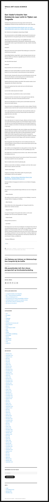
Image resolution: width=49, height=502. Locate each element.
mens (12, 249)
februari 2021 (9, 404)
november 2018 (9, 431)
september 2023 (9, 373)
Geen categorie (9, 324)
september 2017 (9, 449)
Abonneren (9, 477)
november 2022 (9, 381)
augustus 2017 (9, 451)
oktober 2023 (9, 372)
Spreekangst (8, 338)
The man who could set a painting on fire (15, 301)
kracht (10, 249)
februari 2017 (8, 458)
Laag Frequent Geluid (10, 327)
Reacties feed (9, 491)
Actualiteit (19, 248)
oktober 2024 (9, 353)
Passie (19, 249)
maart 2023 (8, 376)
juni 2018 (8, 435)
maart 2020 (8, 414)
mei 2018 (8, 437)
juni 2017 (8, 454)
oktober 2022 (9, 383)
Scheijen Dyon (9, 248)
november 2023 (9, 370)
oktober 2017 (8, 448)
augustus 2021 (9, 398)
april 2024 (8, 363)
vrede (21, 249)
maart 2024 (8, 364)
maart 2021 (8, 403)
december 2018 (9, 429)
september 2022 (9, 384)
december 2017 (9, 444)
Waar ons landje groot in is (11, 296)
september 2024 (9, 355)
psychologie (8, 335)
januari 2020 (8, 417)
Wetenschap (8, 340)
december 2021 (9, 393)
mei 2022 (8, 387)
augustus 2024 (9, 356)
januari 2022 (8, 392)
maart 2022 (8, 389)
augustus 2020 (9, 407)
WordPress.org (9, 492)
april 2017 (8, 457)
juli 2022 (8, 386)
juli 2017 (7, 452)
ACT (7, 313)
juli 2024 (8, 358)
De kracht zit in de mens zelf (26, 248)
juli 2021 (7, 400)
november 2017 (9, 446)
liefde (33, 248)
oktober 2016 (9, 460)
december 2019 (9, 418)
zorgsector (8, 343)
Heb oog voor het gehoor (11, 303)
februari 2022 (9, 390)
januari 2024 (8, 367)
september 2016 (9, 461)
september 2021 (9, 397)
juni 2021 (8, 401)
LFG (7, 329)
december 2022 (9, 380)
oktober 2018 (9, 432)
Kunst (7, 326)
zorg (7, 341)
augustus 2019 (9, 421)
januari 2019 (8, 427)
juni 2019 (8, 424)
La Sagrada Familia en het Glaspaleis (14, 293)
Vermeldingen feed (10, 489)
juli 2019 (8, 423)
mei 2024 (8, 361)
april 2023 (8, 375)
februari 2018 (9, 441)
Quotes (7, 336)
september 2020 (9, 406)
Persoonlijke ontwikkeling (11, 333)
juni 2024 (8, 359)
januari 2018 (8, 443)
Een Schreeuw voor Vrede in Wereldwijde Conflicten (17, 298)
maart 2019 (8, 426)
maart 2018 (8, 440)
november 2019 (9, 420)
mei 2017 (8, 455)
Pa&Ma (7, 332)
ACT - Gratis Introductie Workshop (13, 295)
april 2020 (8, 412)
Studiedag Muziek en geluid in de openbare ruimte (17, 300)
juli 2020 (8, 409)
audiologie (8, 318)
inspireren (6, 249)
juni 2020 (8, 410)
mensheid (15, 249)
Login (7, 488)
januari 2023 (8, 378)
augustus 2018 (9, 434)
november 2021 (9, 395)
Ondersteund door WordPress (20, 498)
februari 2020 (9, 415)
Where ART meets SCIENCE (16, 7)
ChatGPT (8, 319)
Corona (7, 321)
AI (6, 316)
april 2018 (8, 438)
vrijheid (24, 249)
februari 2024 (9, 366)
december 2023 (9, 369)
